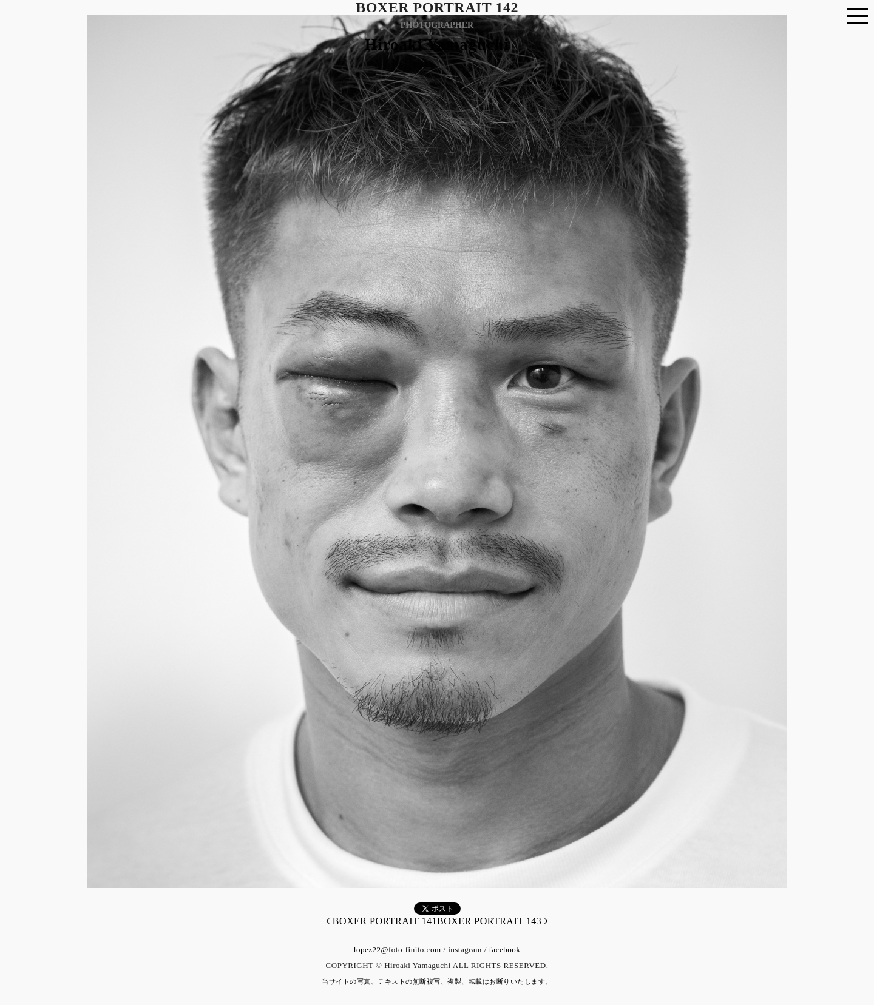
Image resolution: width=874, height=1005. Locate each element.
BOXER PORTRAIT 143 (492, 921)
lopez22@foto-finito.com (397, 949)
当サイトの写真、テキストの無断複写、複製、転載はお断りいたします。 (437, 981)
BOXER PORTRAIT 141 (381, 921)
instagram (465, 949)
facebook (505, 949)
